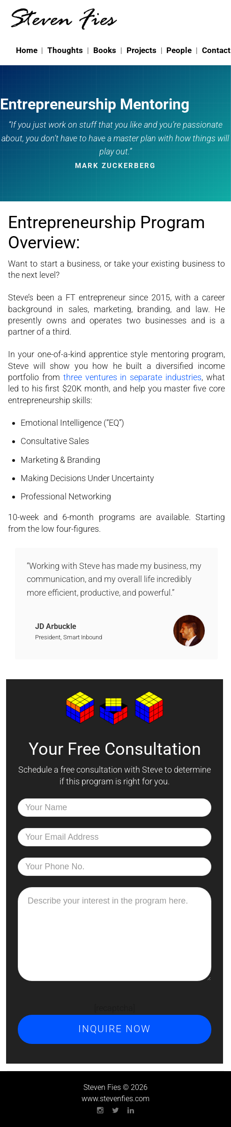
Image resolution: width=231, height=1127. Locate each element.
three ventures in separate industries (132, 377)
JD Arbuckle (55, 626)
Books (104, 50)
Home (26, 50)
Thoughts (65, 50)
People (179, 50)
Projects (141, 50)
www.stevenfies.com (115, 1098)
